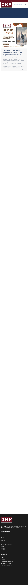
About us (3, 559)
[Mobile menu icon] (25, 5)
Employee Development (14, 54)
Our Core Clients (4, 567)
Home (2, 557)
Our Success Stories (5, 569)
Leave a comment (14, 55)
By (20, 54)
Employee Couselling (6, 54)
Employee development (6, 563)
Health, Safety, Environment (6, 565)
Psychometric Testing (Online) (7, 561)
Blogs (2, 571)
